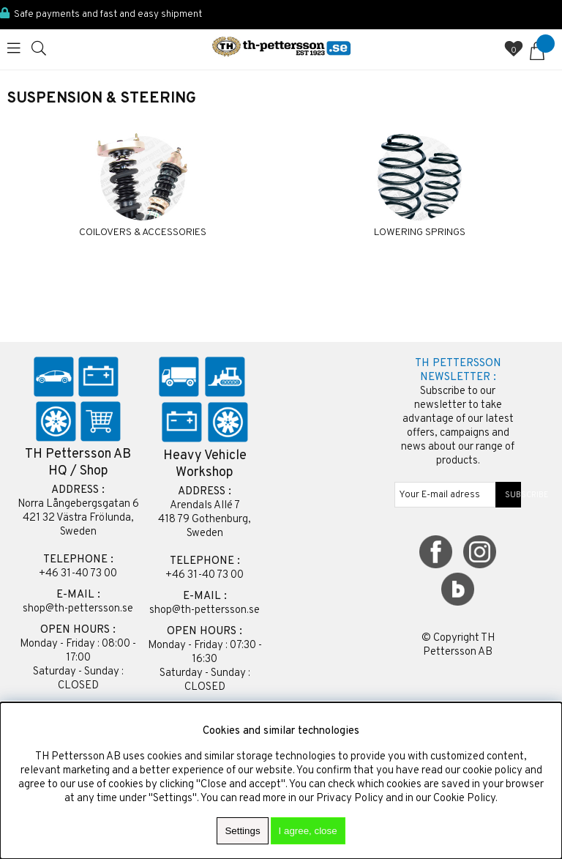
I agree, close (308, 830)
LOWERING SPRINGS (419, 232)
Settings (242, 830)
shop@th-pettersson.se (78, 609)
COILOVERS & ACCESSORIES (142, 232)
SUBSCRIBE (508, 495)
